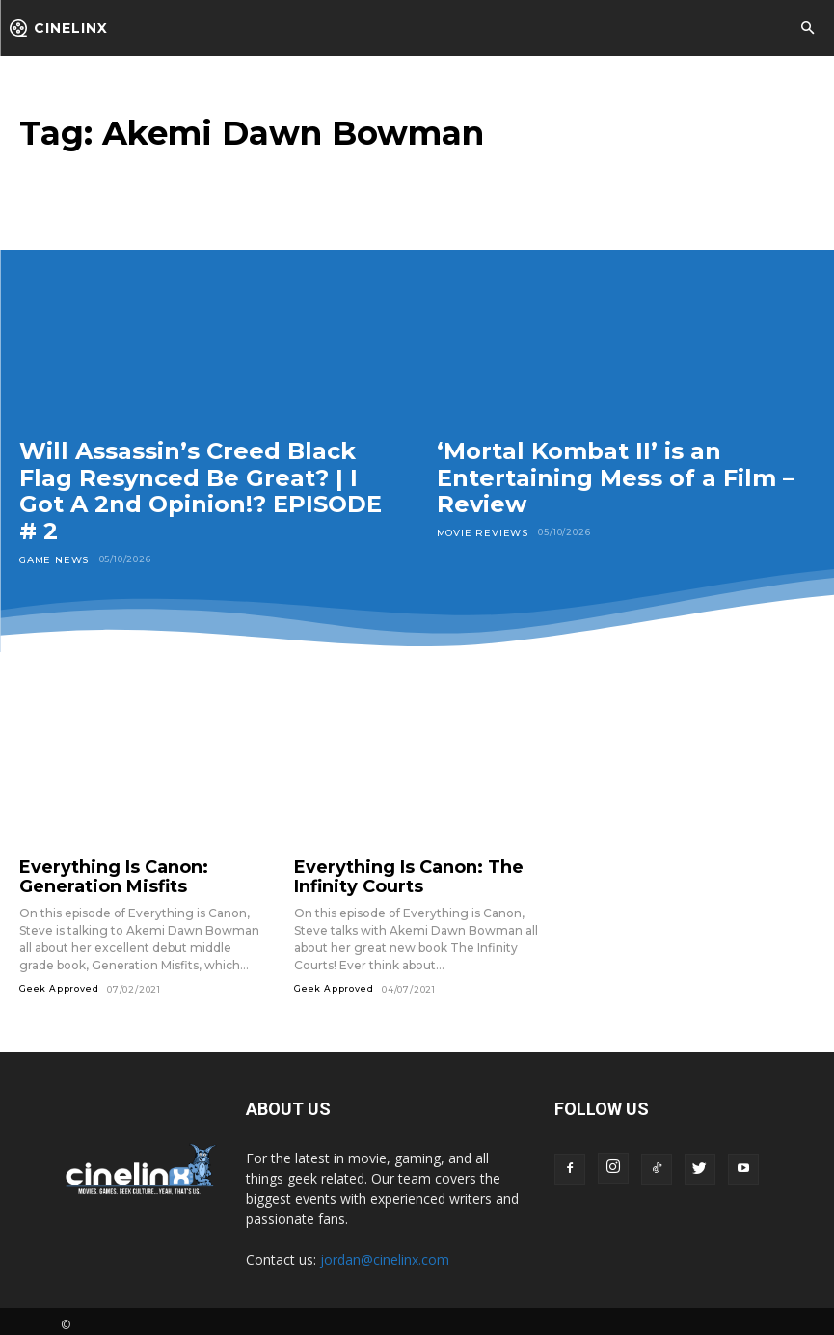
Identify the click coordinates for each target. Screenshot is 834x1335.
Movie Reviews (478, 532)
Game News (51, 559)
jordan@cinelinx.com (384, 1251)
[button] (807, 29)
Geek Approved (58, 980)
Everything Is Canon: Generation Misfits (98, 873)
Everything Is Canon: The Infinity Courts (390, 873)
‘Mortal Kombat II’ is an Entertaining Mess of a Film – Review (615, 477)
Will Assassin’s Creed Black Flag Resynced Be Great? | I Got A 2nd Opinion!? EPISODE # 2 (200, 491)
